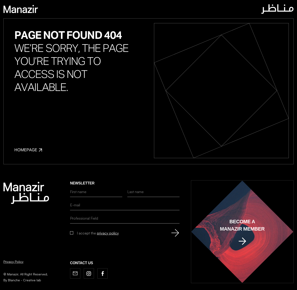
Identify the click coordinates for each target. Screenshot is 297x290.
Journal (135, 9)
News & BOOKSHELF (165, 9)
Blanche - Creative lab (24, 280)
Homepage (28, 150)
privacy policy (108, 233)
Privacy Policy (13, 261)
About (116, 9)
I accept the (98, 233)
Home (100, 9)
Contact (196, 9)
